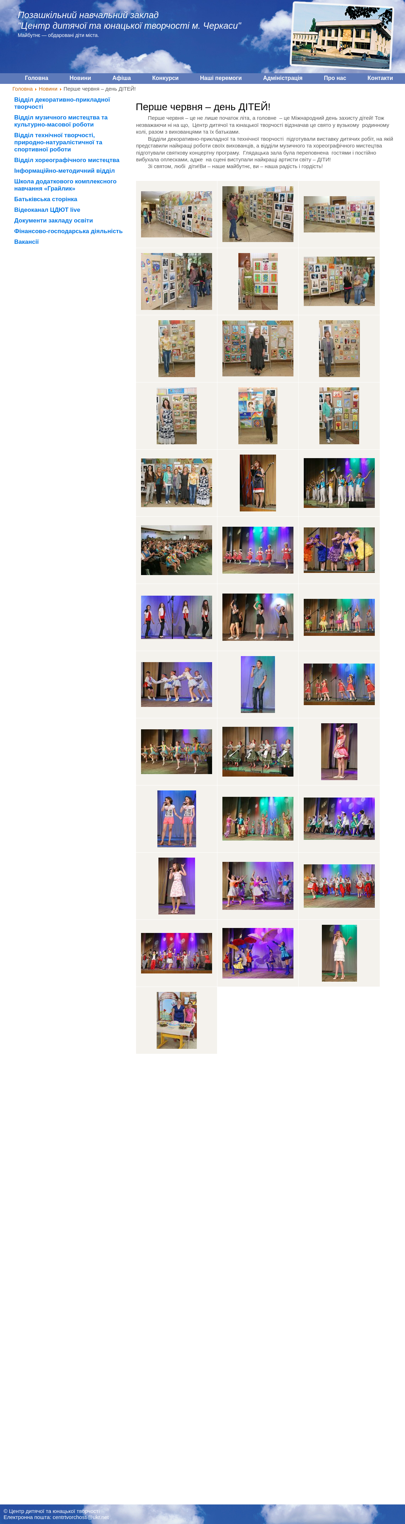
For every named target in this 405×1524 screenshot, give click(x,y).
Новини (48, 89)
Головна (22, 89)
